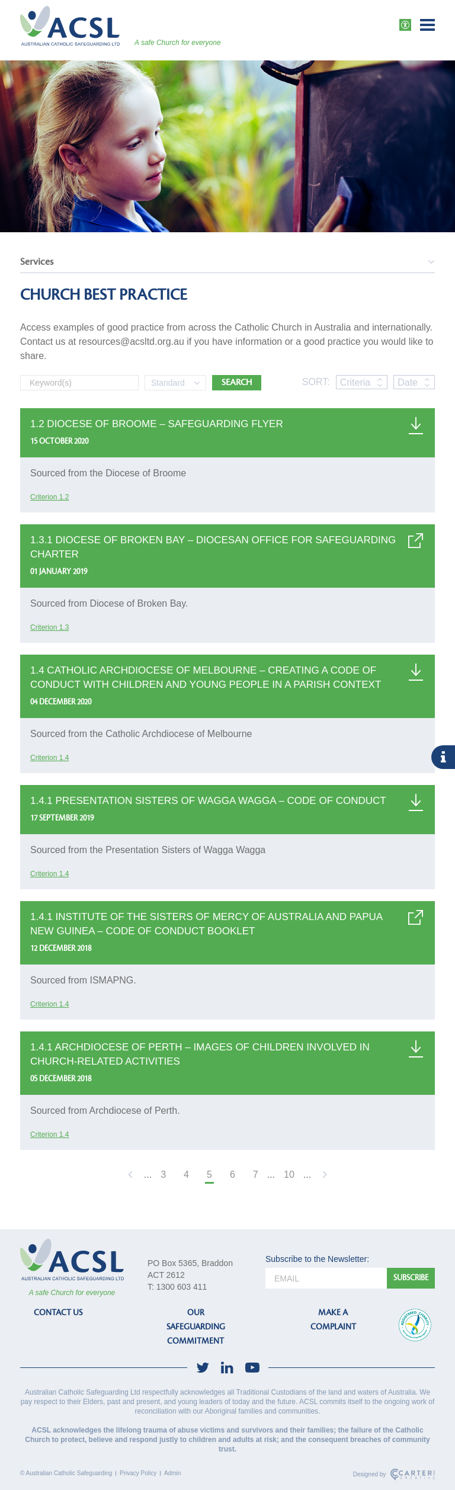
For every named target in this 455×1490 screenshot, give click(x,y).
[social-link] (202, 1367)
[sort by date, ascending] (427, 379)
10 (289, 1174)
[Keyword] (79, 382)
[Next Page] (323, 1176)
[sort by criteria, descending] (379, 385)
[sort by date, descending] (427, 385)
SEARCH (237, 382)
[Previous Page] (131, 1176)
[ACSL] (70, 26)
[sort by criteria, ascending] (379, 379)
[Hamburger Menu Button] (427, 25)
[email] (326, 1278)
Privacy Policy (138, 1473)
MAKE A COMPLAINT (333, 1319)
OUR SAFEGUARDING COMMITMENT (195, 1326)
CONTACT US (58, 1312)
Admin (172, 1473)
